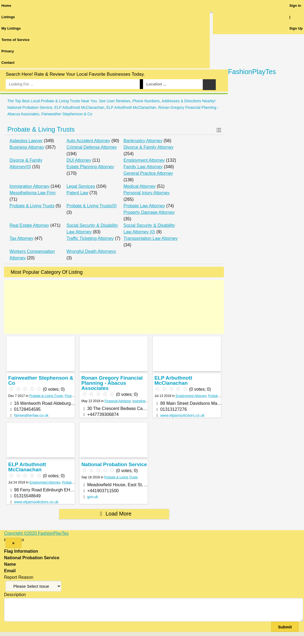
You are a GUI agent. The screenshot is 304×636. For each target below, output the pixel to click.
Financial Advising (117, 401)
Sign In (295, 6)
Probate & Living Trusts (41, 129)
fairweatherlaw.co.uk (31, 415)
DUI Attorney (78, 160)
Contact (7, 63)
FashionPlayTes (252, 71)
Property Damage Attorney (149, 212)
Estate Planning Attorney (90, 166)
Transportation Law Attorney (150, 238)
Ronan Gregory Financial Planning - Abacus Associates (112, 383)
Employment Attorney (144, 160)
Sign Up (296, 28)
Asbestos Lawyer (26, 140)
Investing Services (145, 401)
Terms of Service (15, 40)
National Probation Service (114, 464)
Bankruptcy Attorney (142, 140)
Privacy (7, 51)
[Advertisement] (114, 307)
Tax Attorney (21, 238)
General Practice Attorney (148, 173)
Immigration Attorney (29, 186)
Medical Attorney (139, 186)
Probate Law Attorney (144, 205)
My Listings (11, 28)
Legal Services (80, 186)
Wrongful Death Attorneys (91, 251)
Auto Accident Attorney (88, 140)
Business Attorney (27, 147)
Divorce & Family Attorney (148, 147)
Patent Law (77, 192)
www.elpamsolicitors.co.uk (182, 415)
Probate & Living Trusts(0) (91, 205)
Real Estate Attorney (29, 225)
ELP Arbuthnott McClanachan (173, 380)
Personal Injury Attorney (146, 192)
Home (6, 6)
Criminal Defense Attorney (91, 147)
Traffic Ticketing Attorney (90, 238)
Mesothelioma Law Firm (33, 192)
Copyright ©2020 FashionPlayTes (36, 533)
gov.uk (92, 497)
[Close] (13, 543)
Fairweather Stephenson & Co (40, 380)
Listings (8, 17)
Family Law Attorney (143, 166)
